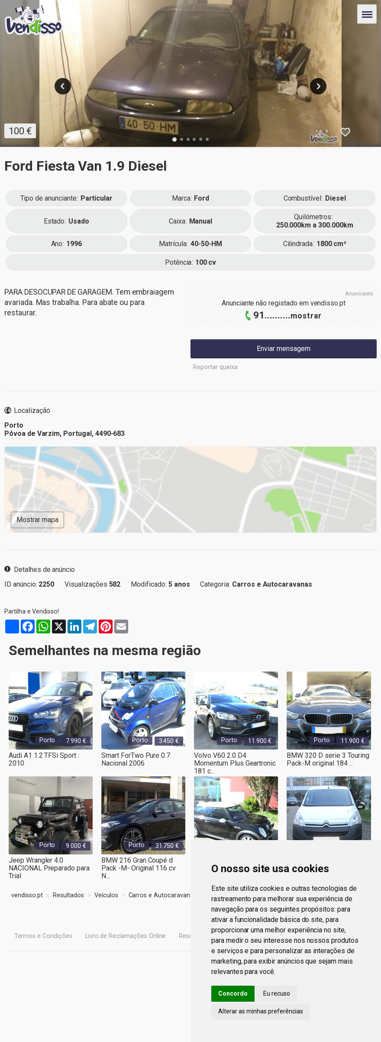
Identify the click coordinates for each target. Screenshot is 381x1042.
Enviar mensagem (283, 348)
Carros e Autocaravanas (272, 584)
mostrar (306, 316)
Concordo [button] (233, 993)
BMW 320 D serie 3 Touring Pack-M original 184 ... (328, 759)
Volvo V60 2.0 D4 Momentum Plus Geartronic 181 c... (235, 759)
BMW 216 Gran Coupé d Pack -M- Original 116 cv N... (138, 864)
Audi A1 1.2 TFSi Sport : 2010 (44, 759)
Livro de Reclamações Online (125, 936)
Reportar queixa (215, 367)
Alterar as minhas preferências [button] (260, 1011)
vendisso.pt (327, 303)
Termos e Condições (43, 936)
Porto (47, 740)
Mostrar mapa (37, 520)
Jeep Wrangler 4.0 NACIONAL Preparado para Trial (49, 864)
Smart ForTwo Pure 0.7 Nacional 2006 (135, 759)
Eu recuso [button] (276, 993)
